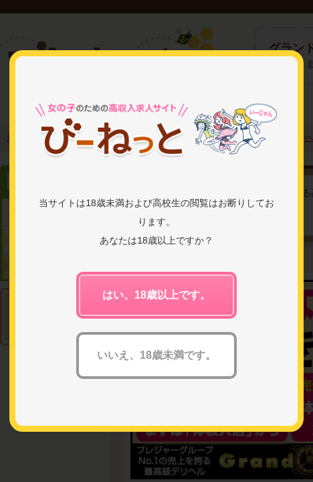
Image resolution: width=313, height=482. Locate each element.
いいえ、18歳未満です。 (156, 355)
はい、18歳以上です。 (156, 295)
